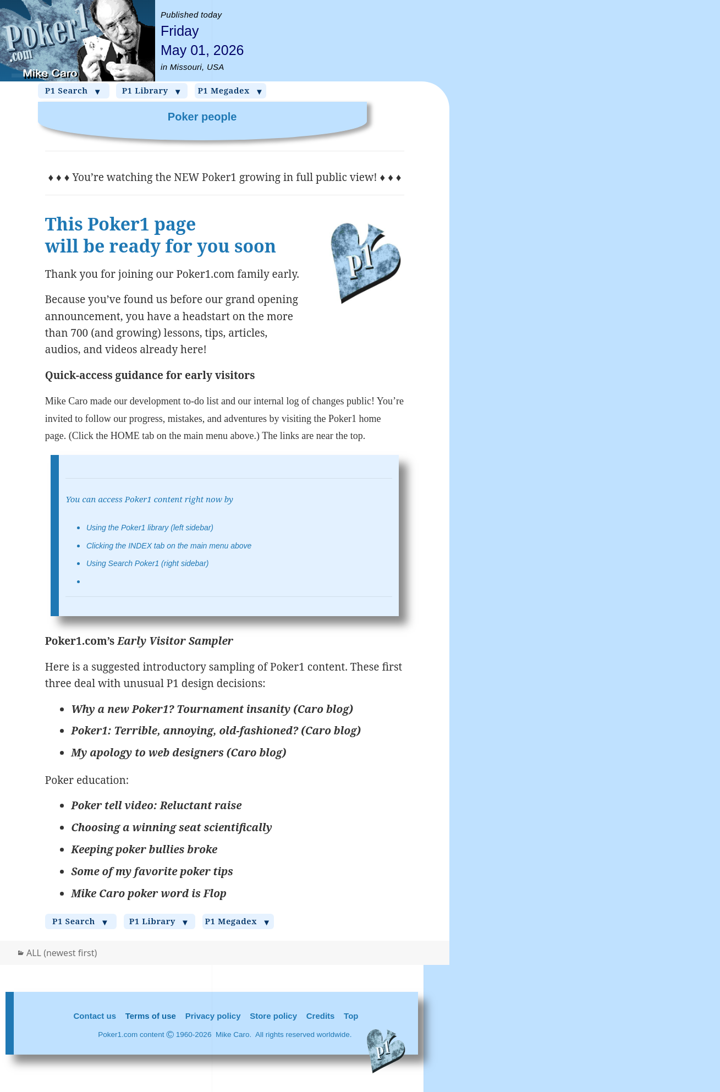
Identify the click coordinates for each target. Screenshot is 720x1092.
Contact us (95, 1015)
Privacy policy (213, 1015)
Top (351, 1015)
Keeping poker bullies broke (144, 849)
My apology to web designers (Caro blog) (178, 752)
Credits (320, 1015)
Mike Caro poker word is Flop (149, 893)
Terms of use (150, 1015)
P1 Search (73, 91)
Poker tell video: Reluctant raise (156, 805)
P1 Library (152, 91)
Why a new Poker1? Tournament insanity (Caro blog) (212, 709)
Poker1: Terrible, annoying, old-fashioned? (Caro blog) (216, 730)
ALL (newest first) (61, 953)
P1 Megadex (230, 91)
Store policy (273, 1015)
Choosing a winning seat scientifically (171, 827)
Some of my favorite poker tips (152, 871)
